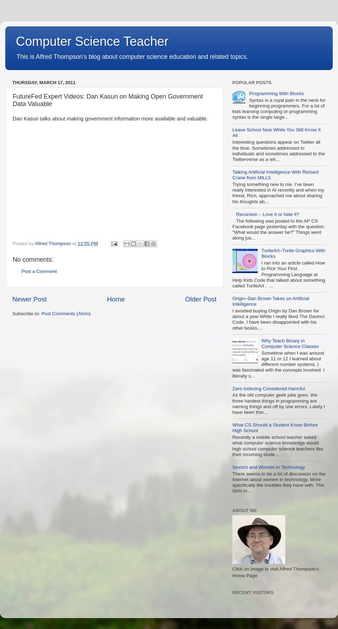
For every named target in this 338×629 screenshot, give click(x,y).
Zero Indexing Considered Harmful (268, 388)
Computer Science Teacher (92, 41)
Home (116, 299)
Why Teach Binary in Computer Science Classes (290, 343)
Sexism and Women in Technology (268, 467)
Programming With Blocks (276, 93)
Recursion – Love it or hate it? (267, 214)
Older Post (201, 299)
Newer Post (29, 299)
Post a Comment (39, 271)
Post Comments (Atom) (66, 313)
